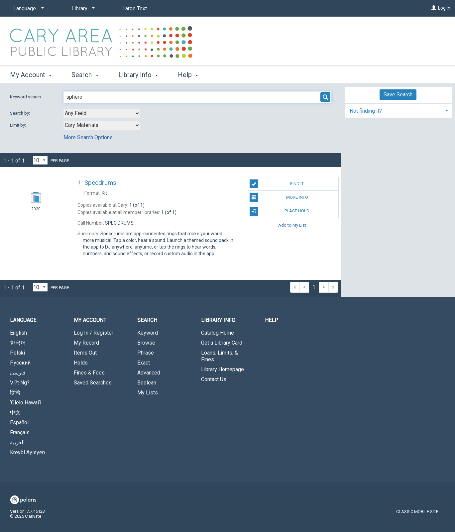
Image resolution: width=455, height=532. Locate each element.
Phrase (145, 353)
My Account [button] (31, 75)
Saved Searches (93, 382)
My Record (86, 343)
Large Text (134, 8)
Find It (277, 183)
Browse (146, 343)
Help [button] (188, 75)
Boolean (146, 382)
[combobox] (101, 113)
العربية (17, 442)
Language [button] (23, 320)
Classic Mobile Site (417, 511)
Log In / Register (93, 333)
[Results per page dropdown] (40, 160)
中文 (15, 412)
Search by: (20, 113)
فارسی (18, 373)
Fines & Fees (89, 373)
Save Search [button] (398, 94)
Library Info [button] (138, 75)
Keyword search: (26, 96)
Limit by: (18, 125)
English (18, 333)
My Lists (147, 392)
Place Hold (280, 211)
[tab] (398, 110)
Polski (17, 353)
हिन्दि (15, 392)
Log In (444, 8)
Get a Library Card (221, 343)
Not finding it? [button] (366, 111)
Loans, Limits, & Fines (219, 356)
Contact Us (213, 379)
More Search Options (88, 137)
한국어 (18, 343)
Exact (143, 363)
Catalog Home (217, 333)
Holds (81, 363)
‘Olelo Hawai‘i (25, 402)
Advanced (148, 373)
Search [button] (84, 75)
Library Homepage (222, 369)
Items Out (85, 353)
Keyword (147, 333)
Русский (20, 363)
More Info (279, 197)
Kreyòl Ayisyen (27, 452)
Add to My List (292, 225)
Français (20, 432)
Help (271, 320)
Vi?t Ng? (20, 382)
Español (19, 422)
